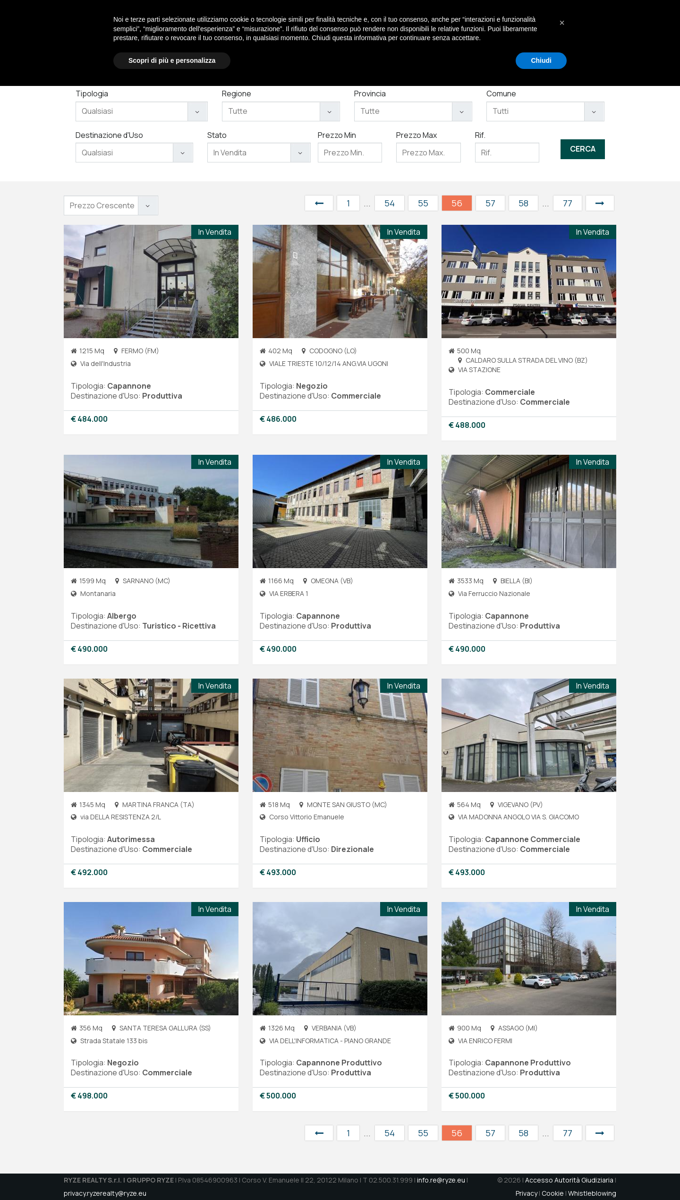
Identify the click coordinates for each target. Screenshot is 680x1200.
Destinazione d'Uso (109, 135)
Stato (217, 135)
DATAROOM (593, 38)
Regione (236, 93)
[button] (562, 1136)
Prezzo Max (416, 135)
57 (490, 203)
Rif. (480, 135)
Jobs (516, 38)
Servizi (423, 38)
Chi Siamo (384, 38)
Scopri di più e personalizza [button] (171, 1174)
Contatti (549, 38)
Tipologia (92, 93)
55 (423, 203)
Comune (501, 93)
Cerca (582, 149)
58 (523, 203)
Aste (491, 38)
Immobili (459, 38)
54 (389, 203)
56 (456, 203)
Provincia (370, 93)
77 (567, 203)
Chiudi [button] (541, 1174)
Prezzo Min (337, 135)
